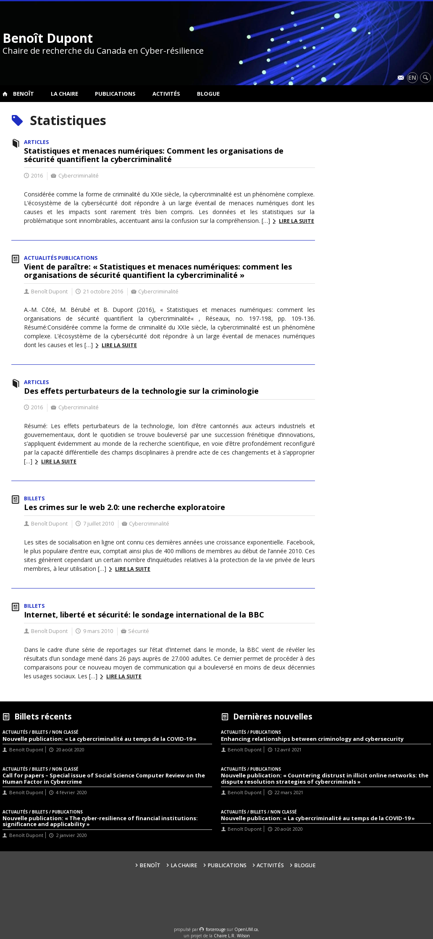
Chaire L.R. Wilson (232, 936)
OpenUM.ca (246, 929)
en (412, 77)
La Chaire (64, 93)
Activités (166, 93)
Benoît (23, 93)
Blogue (208, 93)
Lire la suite (296, 221)
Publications (115, 93)
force (216, 929)
